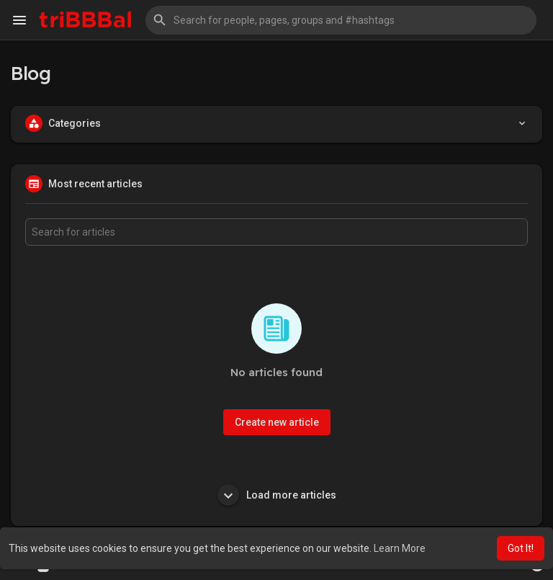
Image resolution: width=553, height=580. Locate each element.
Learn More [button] (400, 548)
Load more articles (276, 495)
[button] (340, 20)
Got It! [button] (521, 548)
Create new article (277, 422)
